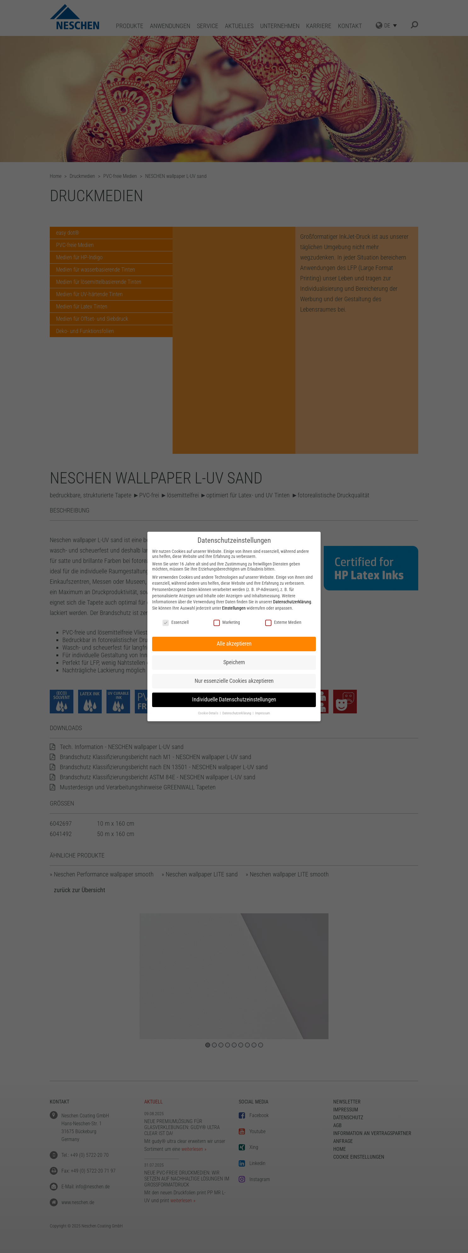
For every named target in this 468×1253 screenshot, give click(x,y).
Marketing (227, 622)
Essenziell (176, 622)
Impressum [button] (262, 713)
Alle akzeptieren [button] (234, 644)
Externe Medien (283, 622)
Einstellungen (234, 608)
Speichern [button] (234, 662)
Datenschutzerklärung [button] (237, 713)
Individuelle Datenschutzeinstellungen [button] (234, 699)
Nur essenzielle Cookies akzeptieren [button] (234, 681)
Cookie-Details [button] (208, 713)
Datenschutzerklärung (292, 601)
